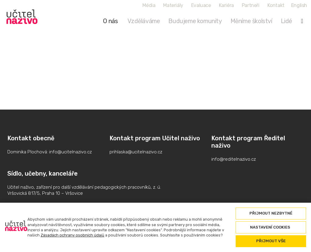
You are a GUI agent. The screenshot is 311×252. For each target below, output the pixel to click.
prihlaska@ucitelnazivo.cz (135, 152)
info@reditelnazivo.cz (233, 159)
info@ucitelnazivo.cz (70, 152)
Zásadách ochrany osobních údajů (72, 235)
